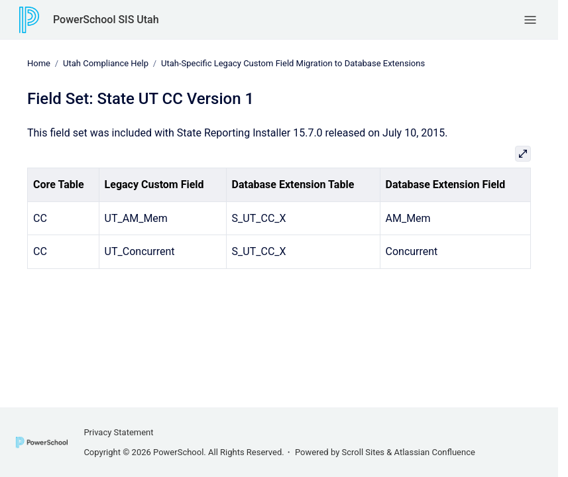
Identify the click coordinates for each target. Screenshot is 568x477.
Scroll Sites (363, 452)
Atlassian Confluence (434, 452)
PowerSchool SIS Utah (106, 19)
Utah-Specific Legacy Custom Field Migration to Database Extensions (293, 63)
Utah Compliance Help (105, 63)
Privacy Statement (118, 432)
